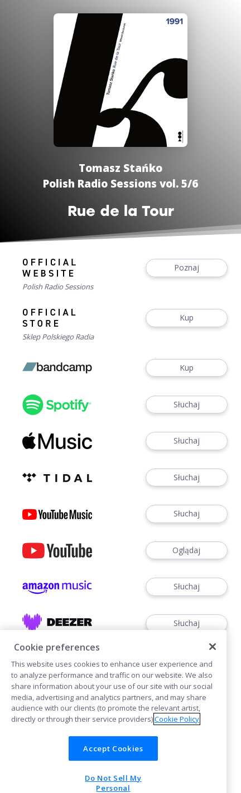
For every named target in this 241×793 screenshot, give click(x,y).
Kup (186, 318)
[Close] (212, 657)
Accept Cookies (113, 759)
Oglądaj (186, 550)
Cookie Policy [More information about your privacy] (177, 730)
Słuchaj (186, 404)
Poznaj (186, 268)
